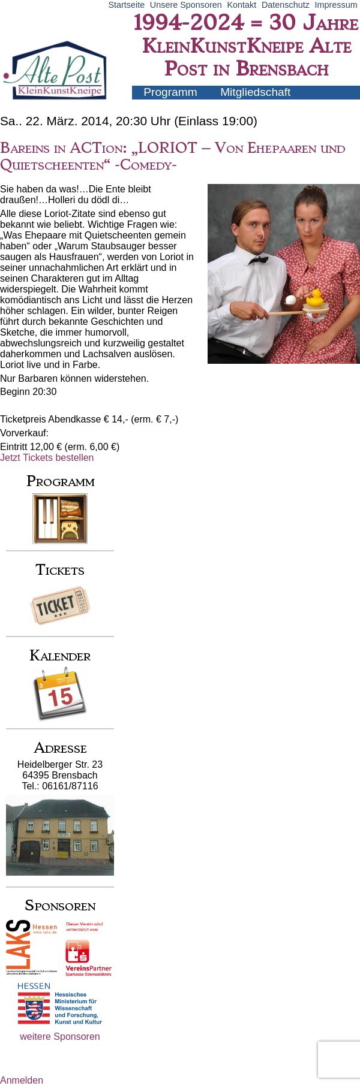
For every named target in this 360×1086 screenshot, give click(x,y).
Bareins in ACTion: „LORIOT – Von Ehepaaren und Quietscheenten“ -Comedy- (172, 156)
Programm (170, 92)
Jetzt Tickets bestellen (47, 457)
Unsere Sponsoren (186, 5)
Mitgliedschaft (255, 92)
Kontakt (241, 5)
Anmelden (21, 1080)
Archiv (253, 105)
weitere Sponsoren (60, 1036)
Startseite (126, 5)
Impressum (336, 5)
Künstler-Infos (178, 105)
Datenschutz (286, 5)
